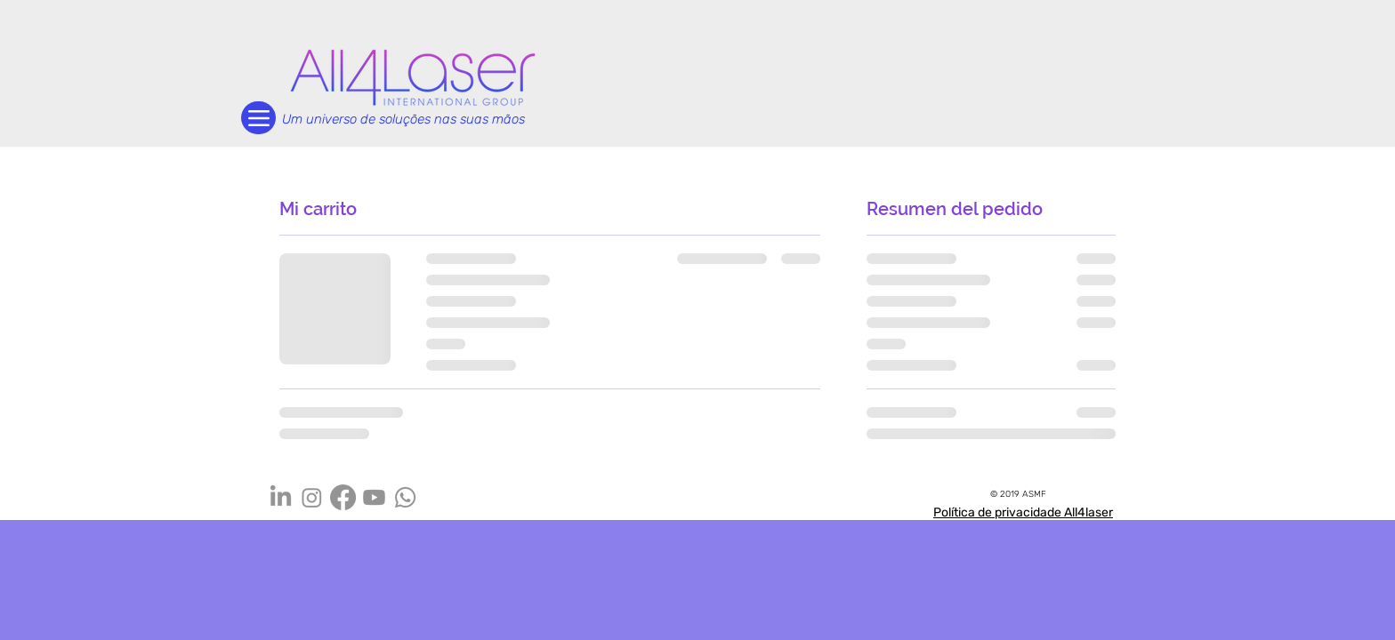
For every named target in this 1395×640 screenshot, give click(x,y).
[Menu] (258, 117)
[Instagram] (312, 497)
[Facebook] (343, 497)
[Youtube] (374, 497)
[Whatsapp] (405, 497)
